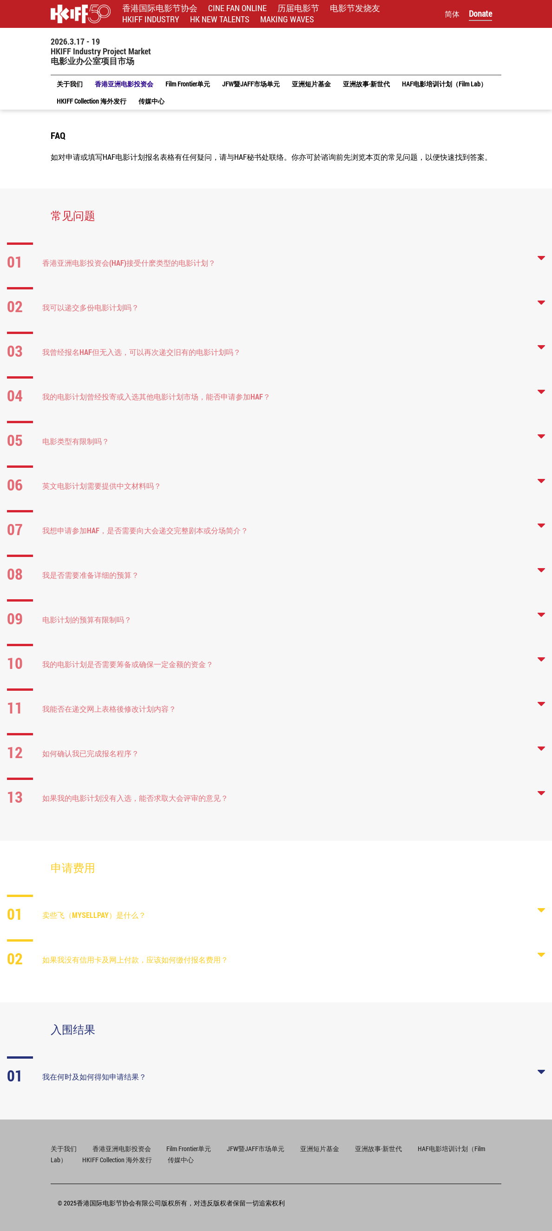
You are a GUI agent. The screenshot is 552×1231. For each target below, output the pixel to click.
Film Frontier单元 (188, 1148)
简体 (452, 14)
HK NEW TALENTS (220, 19)
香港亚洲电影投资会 (122, 1148)
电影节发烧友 (355, 8)
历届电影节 (298, 8)
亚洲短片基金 (319, 1148)
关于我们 (64, 1148)
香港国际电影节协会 (159, 8)
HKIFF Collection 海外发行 (117, 1159)
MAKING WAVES (287, 19)
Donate (480, 13)
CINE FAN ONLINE (237, 8)
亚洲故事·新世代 (378, 1148)
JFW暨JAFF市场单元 (255, 1148)
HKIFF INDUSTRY (150, 19)
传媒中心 (181, 1159)
